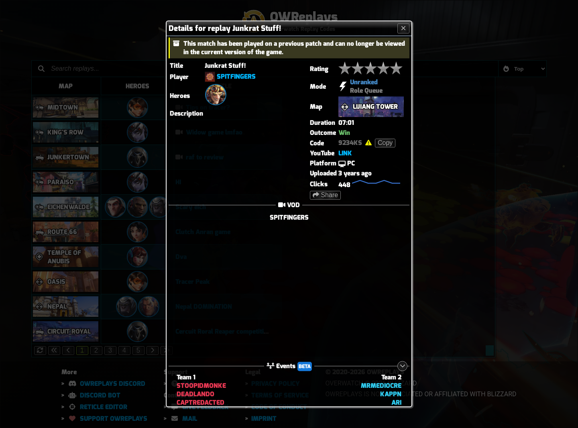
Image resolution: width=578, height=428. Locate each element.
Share (325, 195)
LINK (345, 153)
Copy (385, 142)
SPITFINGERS (236, 76)
